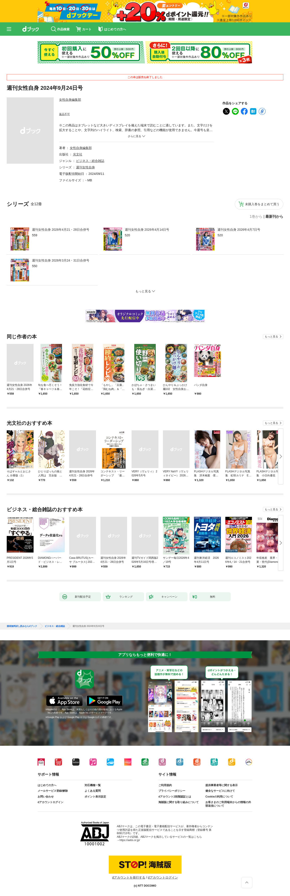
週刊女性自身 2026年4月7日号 (239, 229)
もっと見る (271, 336)
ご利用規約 (165, 785)
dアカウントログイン (50, 802)
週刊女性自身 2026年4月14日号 (147, 229)
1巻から (256, 216)
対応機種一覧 (93, 785)
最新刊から (274, 216)
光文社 (77, 154)
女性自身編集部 (70, 99)
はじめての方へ (47, 785)
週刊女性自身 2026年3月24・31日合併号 (60, 260)
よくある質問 (93, 790)
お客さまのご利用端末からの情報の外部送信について (228, 804)
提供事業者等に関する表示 (221, 785)
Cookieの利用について (219, 796)
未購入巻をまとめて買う (262, 204)
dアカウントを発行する (128, 877)
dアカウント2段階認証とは (174, 796)
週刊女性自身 (85, 167)
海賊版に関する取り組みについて (178, 802)
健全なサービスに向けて (220, 790)
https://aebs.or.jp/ (129, 840)
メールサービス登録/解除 (53, 790)
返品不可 (64, 114)
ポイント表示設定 (95, 796)
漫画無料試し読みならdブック (22, 626)
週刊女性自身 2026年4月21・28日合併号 (60, 229)
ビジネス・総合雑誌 (90, 161)
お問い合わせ (46, 796)
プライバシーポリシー (171, 790)
